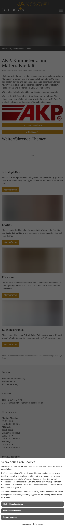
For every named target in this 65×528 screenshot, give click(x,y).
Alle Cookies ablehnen (12, 511)
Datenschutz (38, 524)
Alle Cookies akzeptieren (13, 504)
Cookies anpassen (10, 517)
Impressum (26, 524)
